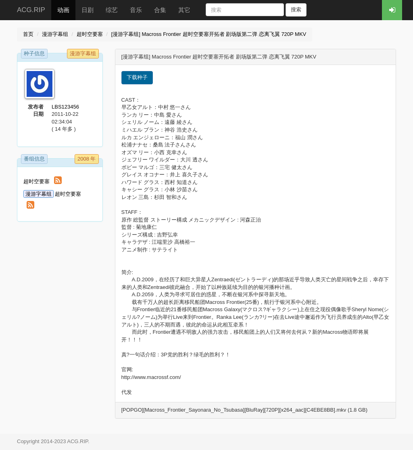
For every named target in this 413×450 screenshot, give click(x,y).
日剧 (87, 9)
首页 (28, 34)
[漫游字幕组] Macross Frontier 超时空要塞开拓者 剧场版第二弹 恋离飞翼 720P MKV (209, 34)
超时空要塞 (90, 34)
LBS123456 (65, 107)
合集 (160, 9)
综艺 (112, 9)
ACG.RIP (31, 10)
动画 (63, 9)
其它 (184, 9)
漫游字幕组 (55, 34)
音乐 (136, 9)
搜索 (296, 9)
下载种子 (137, 77)
